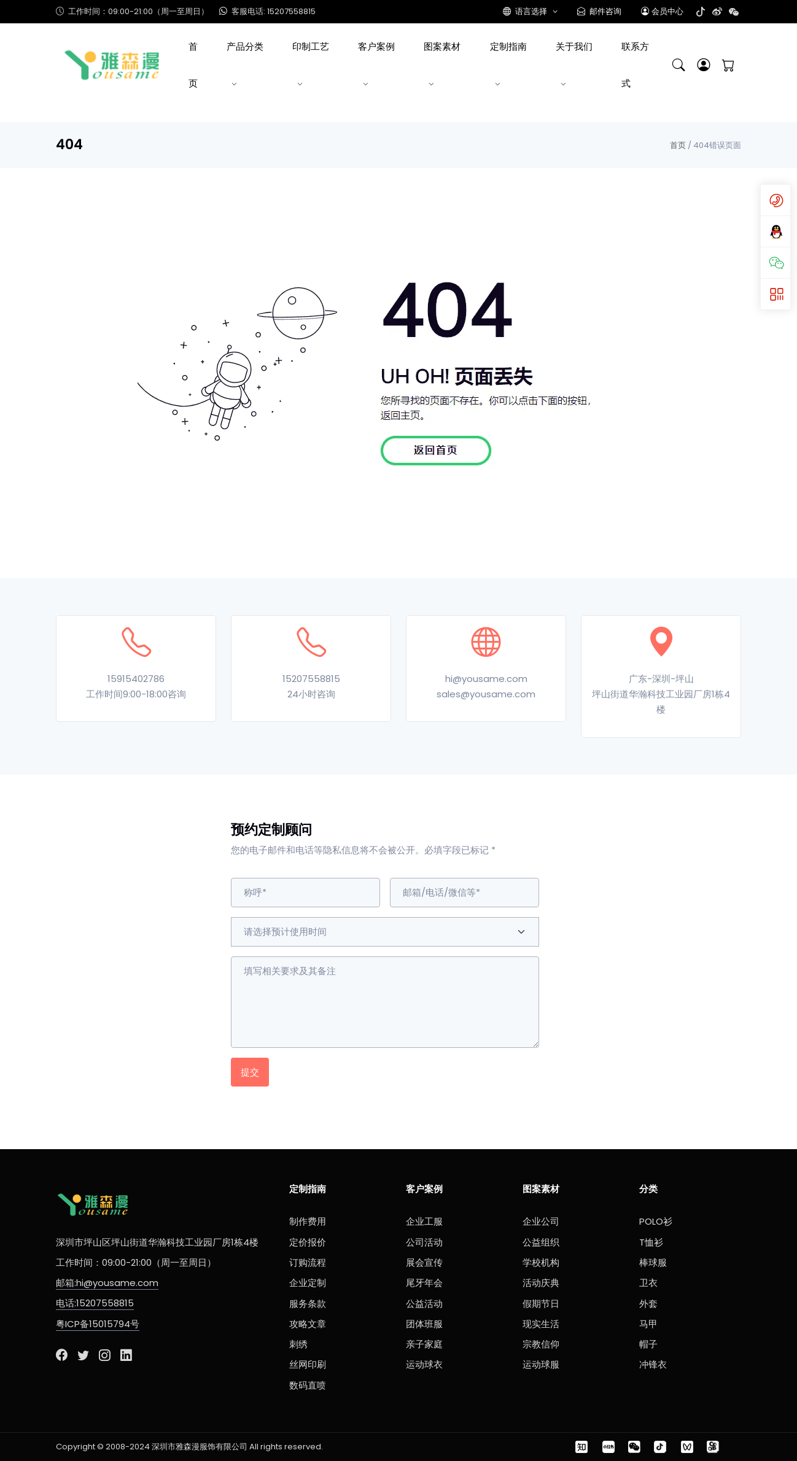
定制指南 (508, 46)
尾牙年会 (424, 1282)
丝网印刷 (307, 1364)
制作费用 (307, 1221)
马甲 (648, 1323)
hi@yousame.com (486, 678)
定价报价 (307, 1242)
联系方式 (635, 65)
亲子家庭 (424, 1344)
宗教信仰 (541, 1344)
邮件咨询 (599, 11)
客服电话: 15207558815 (267, 11)
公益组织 (541, 1242)
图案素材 (442, 46)
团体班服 (424, 1323)
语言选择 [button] (526, 11)
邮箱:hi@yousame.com (107, 1282)
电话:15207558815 (95, 1302)
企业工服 (424, 1221)
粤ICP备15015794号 (97, 1323)
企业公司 (541, 1221)
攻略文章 (307, 1323)
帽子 (648, 1344)
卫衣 (648, 1282)
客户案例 (376, 46)
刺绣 (298, 1344)
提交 (250, 1072)
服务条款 (307, 1303)
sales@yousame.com (486, 694)
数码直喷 (307, 1385)
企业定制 (307, 1282)
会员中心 (662, 11)
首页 (193, 65)
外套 (648, 1303)
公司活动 (424, 1242)
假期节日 (541, 1303)
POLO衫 (655, 1221)
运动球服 (541, 1364)
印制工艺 (310, 46)
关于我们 (574, 46)
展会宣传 (424, 1262)
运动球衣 (424, 1364)
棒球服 (653, 1262)
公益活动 (424, 1303)
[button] (704, 65)
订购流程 (307, 1262)
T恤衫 (651, 1242)
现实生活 (541, 1323)
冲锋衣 (653, 1364)
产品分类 (245, 46)
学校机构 (541, 1262)
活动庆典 (541, 1282)
